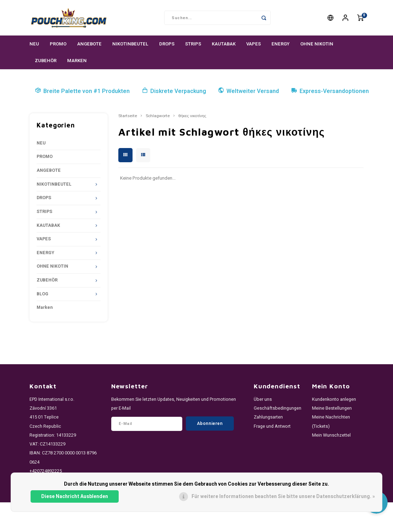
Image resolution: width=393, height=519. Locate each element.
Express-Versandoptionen (330, 91)
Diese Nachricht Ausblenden (74, 496)
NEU (34, 43)
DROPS (166, 43)
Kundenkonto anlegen (334, 399)
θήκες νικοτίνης (192, 116)
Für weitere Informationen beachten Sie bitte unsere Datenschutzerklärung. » (283, 496)
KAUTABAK (224, 43)
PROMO (58, 43)
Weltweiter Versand (248, 91)
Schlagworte (158, 116)
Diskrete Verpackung (174, 91)
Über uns (263, 399)
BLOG (42, 294)
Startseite (127, 116)
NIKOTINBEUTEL (130, 43)
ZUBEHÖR (45, 60)
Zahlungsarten (268, 417)
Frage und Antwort (272, 426)
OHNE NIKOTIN (316, 43)
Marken (77, 60)
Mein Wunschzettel (331, 435)
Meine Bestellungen (332, 408)
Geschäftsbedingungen (277, 408)
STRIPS (193, 43)
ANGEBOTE (89, 43)
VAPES (253, 43)
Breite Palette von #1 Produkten (82, 91)
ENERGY (280, 43)
